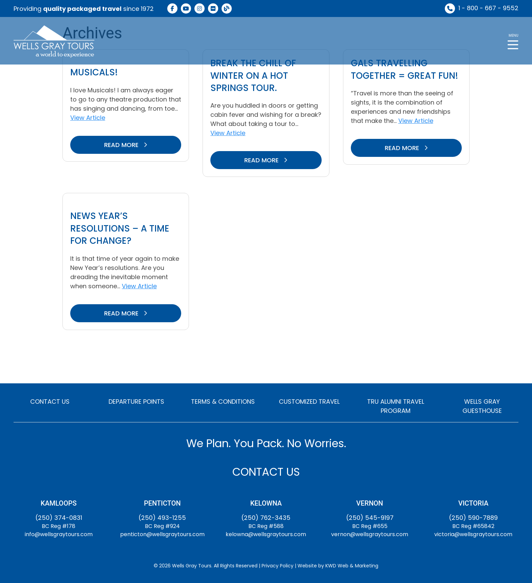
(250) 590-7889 (473, 517)
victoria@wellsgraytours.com (473, 534)
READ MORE (125, 145)
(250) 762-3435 (265, 517)
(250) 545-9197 (370, 517)
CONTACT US (50, 401)
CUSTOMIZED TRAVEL (309, 401)
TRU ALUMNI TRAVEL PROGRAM (395, 406)
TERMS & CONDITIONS (223, 401)
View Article (87, 117)
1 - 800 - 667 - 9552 (488, 8)
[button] (513, 41)
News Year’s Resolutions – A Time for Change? (119, 228)
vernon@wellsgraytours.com (369, 534)
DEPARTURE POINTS (136, 401)
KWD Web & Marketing (351, 565)
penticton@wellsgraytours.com (162, 534)
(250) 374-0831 (58, 517)
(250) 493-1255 (162, 517)
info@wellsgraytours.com (59, 534)
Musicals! (94, 72)
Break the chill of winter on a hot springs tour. (253, 75)
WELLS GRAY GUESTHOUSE (482, 406)
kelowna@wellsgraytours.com (266, 534)
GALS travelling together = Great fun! (404, 69)
